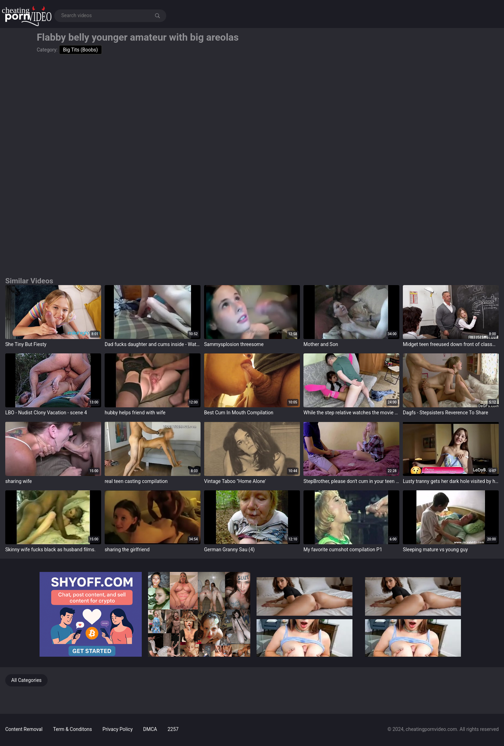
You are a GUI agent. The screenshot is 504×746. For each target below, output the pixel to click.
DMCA (150, 729)
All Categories (26, 680)
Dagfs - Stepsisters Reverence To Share (445, 412)
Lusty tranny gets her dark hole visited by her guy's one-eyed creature (451, 481)
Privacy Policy (118, 729)
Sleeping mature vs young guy (435, 549)
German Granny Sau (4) (229, 549)
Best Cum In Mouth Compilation (238, 412)
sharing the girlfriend (127, 549)
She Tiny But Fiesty (26, 344)
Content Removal (24, 729)
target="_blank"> (53, 312)
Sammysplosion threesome (234, 344)
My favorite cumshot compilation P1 (342, 549)
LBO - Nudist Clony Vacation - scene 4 (46, 412)
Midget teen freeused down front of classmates (451, 344)
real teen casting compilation (136, 481)
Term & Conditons (72, 729)
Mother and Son (320, 344)
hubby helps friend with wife (135, 412)
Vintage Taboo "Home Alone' (235, 481)
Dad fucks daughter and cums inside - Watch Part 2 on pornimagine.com (153, 344)
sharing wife (18, 481)
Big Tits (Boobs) (80, 50)
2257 (173, 729)
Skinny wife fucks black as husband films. (50, 549)
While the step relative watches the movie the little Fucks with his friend (351, 412)
